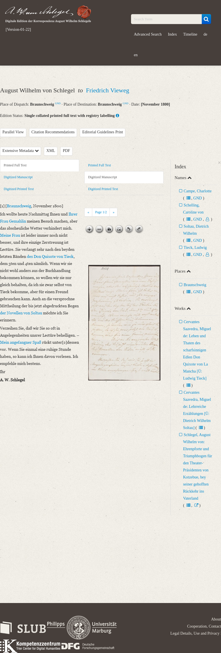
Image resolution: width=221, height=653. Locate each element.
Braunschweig (195, 285)
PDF (66, 151)
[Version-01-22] (18, 30)
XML (50, 151)
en (136, 55)
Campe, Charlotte (198, 191)
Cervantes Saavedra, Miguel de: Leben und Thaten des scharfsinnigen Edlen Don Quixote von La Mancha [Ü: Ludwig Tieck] (197, 350)
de (205, 34)
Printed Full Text (15, 165)
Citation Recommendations (53, 132)
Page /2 (101, 212)
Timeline (190, 34)
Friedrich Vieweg (107, 90)
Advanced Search (148, 34)
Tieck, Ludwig (195, 247)
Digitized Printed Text (19, 189)
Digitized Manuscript (18, 177)
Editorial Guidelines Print (102, 132)
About (216, 619)
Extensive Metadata (21, 151)
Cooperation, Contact (204, 626)
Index (172, 34)
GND (58, 103)
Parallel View (13, 132)
